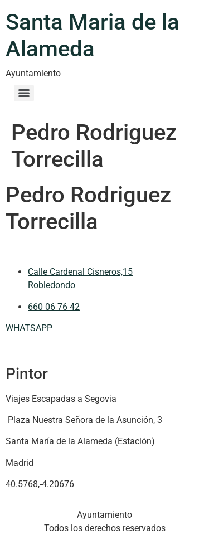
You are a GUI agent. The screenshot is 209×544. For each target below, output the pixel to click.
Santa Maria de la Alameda (92, 35)
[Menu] (24, 93)
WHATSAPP (29, 328)
